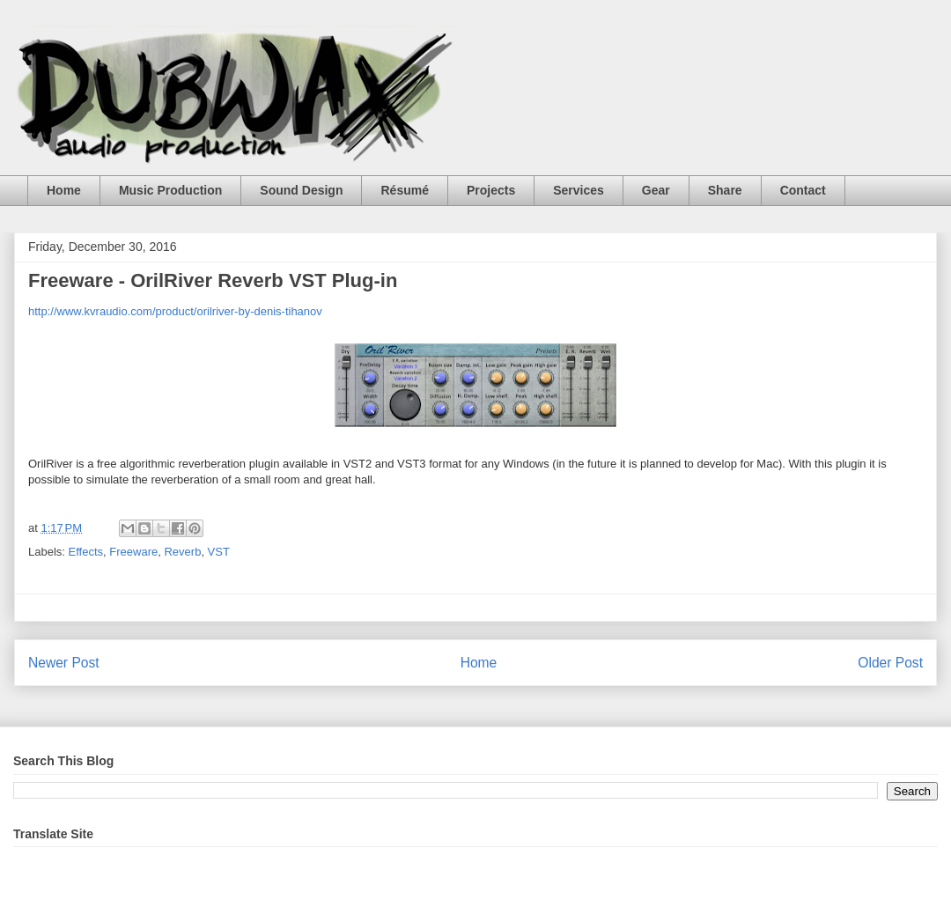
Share (725, 190)
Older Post (890, 662)
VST (219, 551)
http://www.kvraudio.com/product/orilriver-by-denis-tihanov (175, 311)
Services (578, 190)
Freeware (133, 551)
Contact (803, 190)
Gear (656, 190)
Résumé (404, 190)
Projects (491, 190)
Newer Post (64, 662)
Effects (86, 551)
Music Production (170, 190)
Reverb (182, 551)
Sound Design (301, 190)
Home (64, 190)
